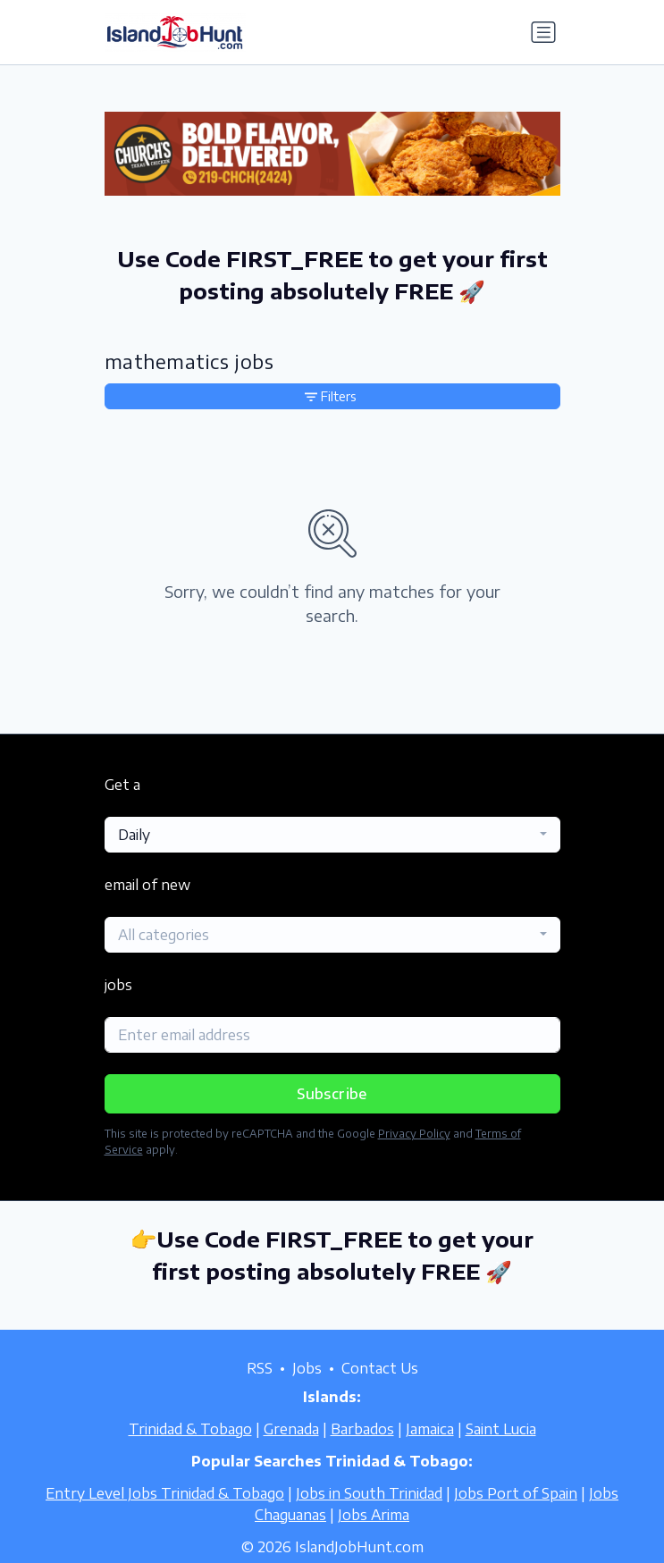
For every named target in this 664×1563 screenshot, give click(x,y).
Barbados (362, 1429)
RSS (260, 1368)
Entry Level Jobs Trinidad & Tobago (165, 1493)
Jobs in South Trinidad (369, 1493)
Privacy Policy (414, 1133)
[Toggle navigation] (543, 32)
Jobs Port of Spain (515, 1493)
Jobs (307, 1368)
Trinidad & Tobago (190, 1429)
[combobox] (332, 835)
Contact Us (379, 1368)
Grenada (291, 1429)
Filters (331, 396)
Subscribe (332, 1094)
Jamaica (430, 1429)
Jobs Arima (373, 1515)
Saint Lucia (501, 1429)
